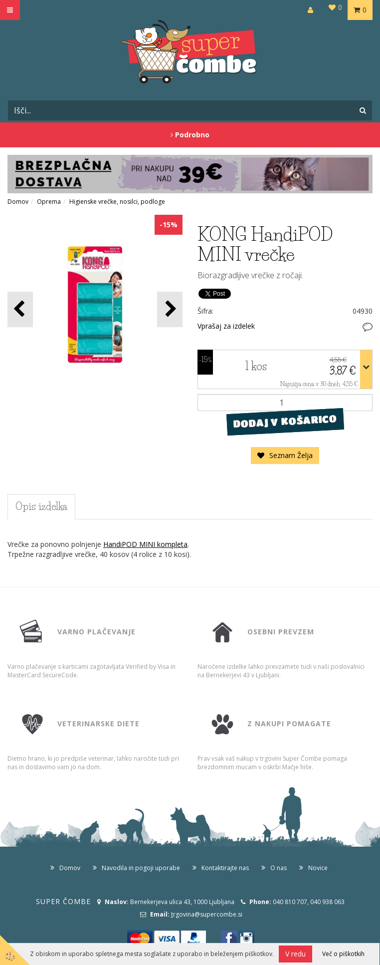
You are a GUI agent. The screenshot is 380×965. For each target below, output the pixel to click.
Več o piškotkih (343, 954)
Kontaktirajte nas (225, 868)
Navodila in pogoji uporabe (141, 868)
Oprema (49, 201)
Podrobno (190, 134)
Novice (318, 868)
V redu (295, 954)
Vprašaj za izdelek (226, 326)
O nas (278, 868)
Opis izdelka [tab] (41, 506)
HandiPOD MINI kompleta (145, 544)
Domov (17, 201)
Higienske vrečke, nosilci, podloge (117, 201)
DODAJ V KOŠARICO (285, 421)
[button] (170, 309)
